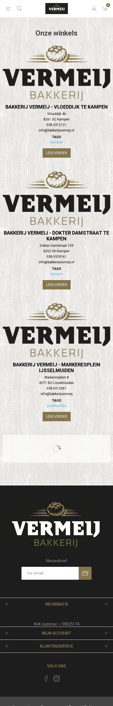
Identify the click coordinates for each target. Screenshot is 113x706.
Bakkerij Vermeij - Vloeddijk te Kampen (56, 107)
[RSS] (67, 676)
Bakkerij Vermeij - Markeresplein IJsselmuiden (56, 367)
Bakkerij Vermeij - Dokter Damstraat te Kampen (56, 235)
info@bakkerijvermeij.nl (56, 130)
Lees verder (56, 153)
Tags (56, 137)
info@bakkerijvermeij (57, 394)
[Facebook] (46, 678)
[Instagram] (56, 678)
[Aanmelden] (50, 573)
